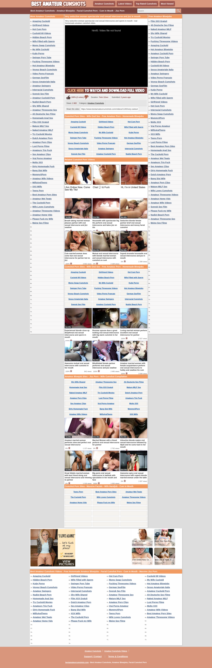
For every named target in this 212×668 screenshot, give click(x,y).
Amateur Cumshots (104, 4)
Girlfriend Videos (40, 25)
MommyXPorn (39, 174)
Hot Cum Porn (39, 29)
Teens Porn (38, 190)
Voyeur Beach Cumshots (44, 69)
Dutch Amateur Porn (42, 138)
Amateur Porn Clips (42, 142)
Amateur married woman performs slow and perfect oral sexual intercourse (78, 442)
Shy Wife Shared (40, 106)
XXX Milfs (37, 186)
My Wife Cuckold (40, 49)
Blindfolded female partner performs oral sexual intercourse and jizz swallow (104, 365)
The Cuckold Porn (41, 203)
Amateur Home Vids (42, 215)
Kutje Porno (38, 53)
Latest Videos (125, 4)
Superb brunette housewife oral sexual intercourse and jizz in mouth (133, 255)
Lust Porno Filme (40, 146)
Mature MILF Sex (40, 126)
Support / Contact (93, 656)
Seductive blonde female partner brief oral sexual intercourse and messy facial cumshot (132, 224)
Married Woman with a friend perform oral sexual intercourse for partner (105, 442)
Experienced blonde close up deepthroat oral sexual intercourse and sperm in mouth (77, 333)
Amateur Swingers (41, 86)
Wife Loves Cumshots (43, 207)
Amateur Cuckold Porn (43, 98)
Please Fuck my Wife (42, 219)
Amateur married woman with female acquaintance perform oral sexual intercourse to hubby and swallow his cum (132, 366)
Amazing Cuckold (41, 21)
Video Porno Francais (43, 73)
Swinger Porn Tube (41, 57)
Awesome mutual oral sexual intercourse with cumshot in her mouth (77, 365)
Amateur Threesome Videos (46, 211)
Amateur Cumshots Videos (115, 651)
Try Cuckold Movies (42, 134)
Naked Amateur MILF (42, 130)
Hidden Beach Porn (42, 37)
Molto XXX (37, 162)
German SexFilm (40, 77)
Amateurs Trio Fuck (42, 150)
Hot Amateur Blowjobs (43, 65)
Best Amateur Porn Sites (44, 194)
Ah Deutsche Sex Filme (44, 114)
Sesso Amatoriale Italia (43, 82)
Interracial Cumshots (42, 90)
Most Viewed (167, 4)
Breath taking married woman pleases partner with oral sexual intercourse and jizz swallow (77, 224)
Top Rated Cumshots (146, 4)
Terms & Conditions (118, 656)
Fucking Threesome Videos (46, 61)
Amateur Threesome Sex (44, 110)
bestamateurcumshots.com (77, 662)
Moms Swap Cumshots (43, 45)
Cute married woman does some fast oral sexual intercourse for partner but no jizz (77, 256)
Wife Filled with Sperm (43, 41)
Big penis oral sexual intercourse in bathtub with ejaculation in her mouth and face (104, 476)
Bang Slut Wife (39, 170)
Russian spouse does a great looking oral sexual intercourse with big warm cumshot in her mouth (105, 333)
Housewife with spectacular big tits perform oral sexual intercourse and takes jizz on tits (105, 224)
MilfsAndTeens (39, 182)
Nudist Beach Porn (41, 102)
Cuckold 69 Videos (41, 33)
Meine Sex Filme (40, 223)
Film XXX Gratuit (40, 122)
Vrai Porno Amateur (42, 158)
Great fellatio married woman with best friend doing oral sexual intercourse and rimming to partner (78, 476)
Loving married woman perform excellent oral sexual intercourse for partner (133, 332)
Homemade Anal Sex (42, 118)
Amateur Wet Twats (42, 199)
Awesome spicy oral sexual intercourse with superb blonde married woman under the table (133, 475)
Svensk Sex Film (40, 94)
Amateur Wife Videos (42, 178)
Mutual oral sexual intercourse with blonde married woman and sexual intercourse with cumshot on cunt (105, 256)
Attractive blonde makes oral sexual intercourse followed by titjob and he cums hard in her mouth (133, 443)
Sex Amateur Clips (41, 154)
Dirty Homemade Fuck (43, 166)
